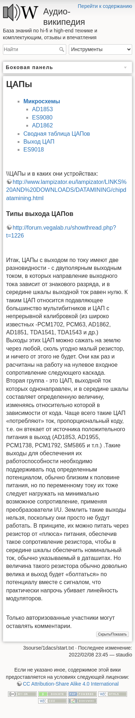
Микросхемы (41, 101)
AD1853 (42, 109)
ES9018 (33, 149)
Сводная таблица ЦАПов (56, 134)
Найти (62, 49)
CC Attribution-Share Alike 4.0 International (70, 684)
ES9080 (42, 117)
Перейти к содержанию (105, 6)
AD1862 (42, 125)
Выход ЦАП (38, 142)
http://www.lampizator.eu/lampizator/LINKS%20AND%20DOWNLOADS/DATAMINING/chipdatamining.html (66, 190)
